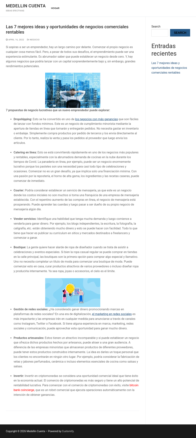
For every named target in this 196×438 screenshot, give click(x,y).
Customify (67, 431)
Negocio (33, 39)
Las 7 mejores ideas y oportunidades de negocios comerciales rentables (67, 29)
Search (155, 26)
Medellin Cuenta (26, 5)
